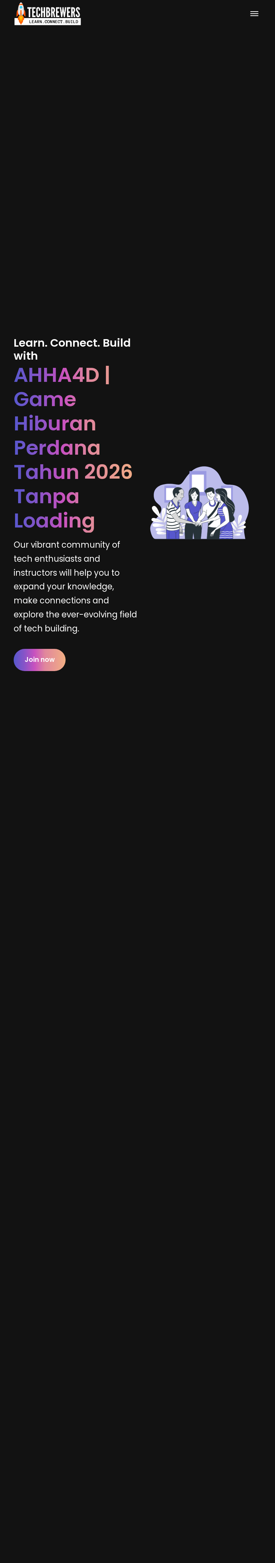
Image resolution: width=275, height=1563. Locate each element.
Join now (40, 659)
